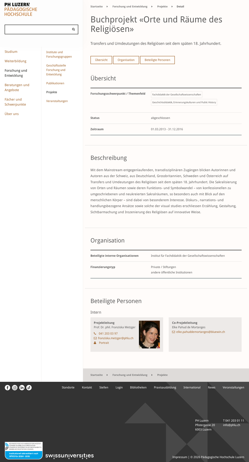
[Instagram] (14, 387)
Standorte (68, 387)
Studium (11, 52)
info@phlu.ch (231, 425)
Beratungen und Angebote (17, 87)
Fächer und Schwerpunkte (15, 101)
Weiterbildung (15, 61)
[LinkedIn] (21, 387)
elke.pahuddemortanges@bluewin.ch (200, 332)
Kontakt (87, 387)
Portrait (103, 343)
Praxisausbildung (165, 387)
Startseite (96, 6)
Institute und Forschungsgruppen (59, 54)
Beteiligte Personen (157, 60)
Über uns (12, 114)
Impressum (179, 457)
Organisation (126, 60)
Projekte (51, 92)
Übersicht (101, 60)
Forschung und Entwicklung (16, 73)
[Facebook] (7, 387)
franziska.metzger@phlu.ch (115, 338)
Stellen (103, 387)
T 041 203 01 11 (233, 420)
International (192, 387)
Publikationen (55, 83)
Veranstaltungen (57, 101)
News (211, 387)
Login (119, 387)
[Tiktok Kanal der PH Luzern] (28, 387)
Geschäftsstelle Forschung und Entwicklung (56, 70)
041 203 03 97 (108, 333)
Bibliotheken (138, 387)
